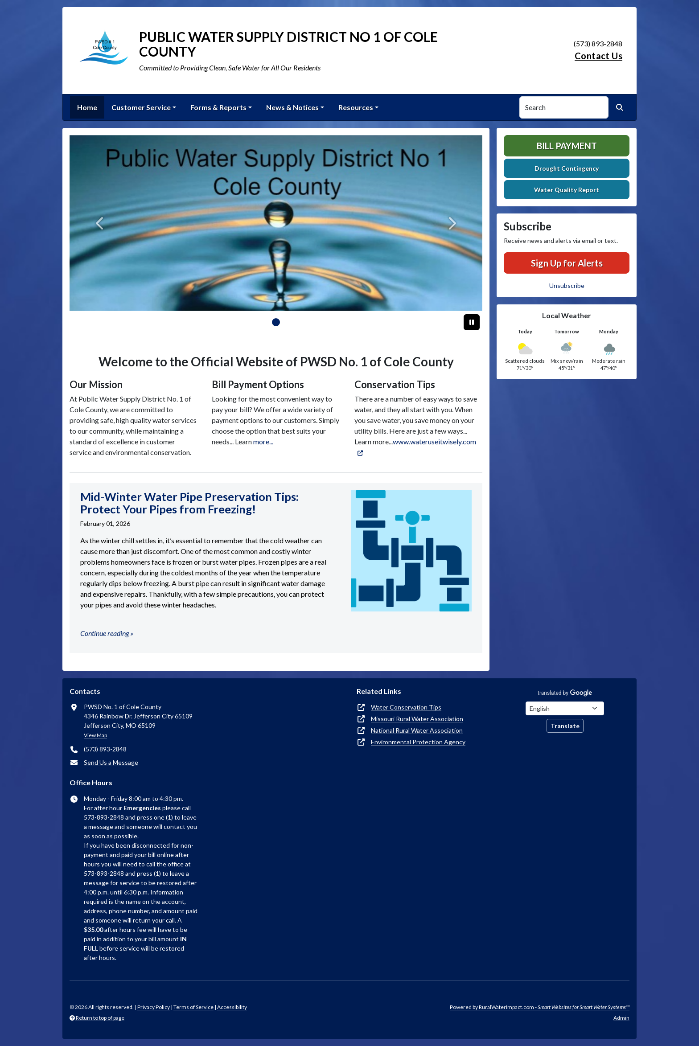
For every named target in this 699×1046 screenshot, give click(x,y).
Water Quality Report (566, 189)
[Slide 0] (276, 322)
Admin (621, 1017)
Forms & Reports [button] (218, 107)
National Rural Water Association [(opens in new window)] (417, 730)
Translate (565, 726)
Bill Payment (567, 145)
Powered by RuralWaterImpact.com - (539, 1007)
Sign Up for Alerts (567, 263)
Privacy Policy (153, 1007)
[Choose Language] (565, 708)
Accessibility (232, 1007)
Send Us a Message (111, 762)
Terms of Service (193, 1007)
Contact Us (598, 55)
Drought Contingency (567, 168)
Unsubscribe (566, 285)
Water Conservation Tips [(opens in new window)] (406, 707)
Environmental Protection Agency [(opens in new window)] (418, 742)
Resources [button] (355, 107)
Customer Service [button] (141, 107)
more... (263, 441)
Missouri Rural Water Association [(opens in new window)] (417, 718)
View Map (95, 735)
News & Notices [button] (292, 107)
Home (87, 107)
